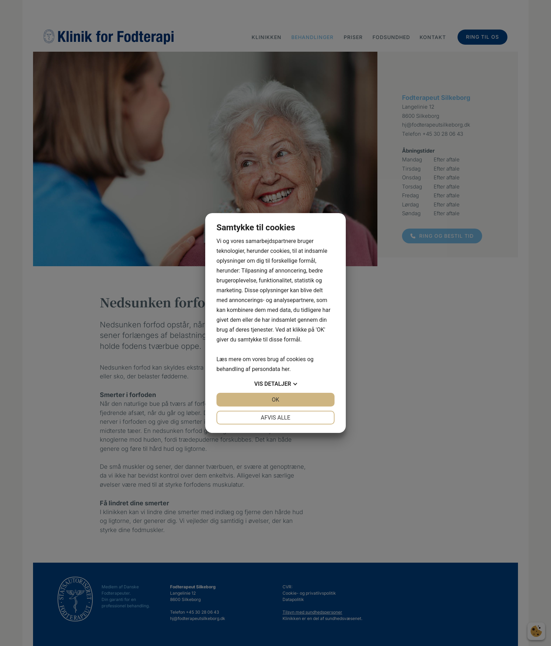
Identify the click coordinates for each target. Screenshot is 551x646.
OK (275, 399)
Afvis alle (275, 417)
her (285, 369)
